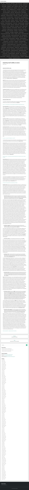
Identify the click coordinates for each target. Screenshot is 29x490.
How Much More (7, 32)
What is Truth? (25, 36)
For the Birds (7, 39)
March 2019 (3, 457)
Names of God (4, 27)
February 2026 (4, 362)
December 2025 (4, 364)
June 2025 (3, 371)
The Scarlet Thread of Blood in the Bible (5, 33)
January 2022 (3, 420)
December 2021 (4, 421)
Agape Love (25, 30)
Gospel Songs (16, 6)
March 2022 (3, 418)
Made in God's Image (21, 18)
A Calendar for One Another (9, 15)
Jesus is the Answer (11, 41)
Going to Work (17, 53)
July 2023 (3, 399)
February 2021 (4, 433)
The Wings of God (8, 56)
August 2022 (3, 412)
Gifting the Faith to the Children (6, 50)
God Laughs (26, 24)
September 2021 (4, 425)
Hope (20, 53)
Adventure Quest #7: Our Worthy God (6, 348)
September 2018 (4, 463)
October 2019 (3, 452)
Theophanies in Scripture (13, 39)
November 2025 (4, 365)
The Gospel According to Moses (8, 355)
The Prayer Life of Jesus (5, 38)
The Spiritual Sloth (24, 53)
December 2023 (4, 393)
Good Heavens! (4, 44)
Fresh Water (16, 33)
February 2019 (4, 458)
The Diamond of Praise (21, 30)
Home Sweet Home (24, 35)
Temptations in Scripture (3, 18)
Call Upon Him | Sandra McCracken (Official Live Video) (10, 182)
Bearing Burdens (16, 32)
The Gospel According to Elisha (8, 354)
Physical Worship (9, 27)
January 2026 (3, 363)
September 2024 (4, 382)
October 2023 (3, 395)
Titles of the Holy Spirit (14, 27)
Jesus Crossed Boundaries (10, 30)
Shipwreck (19, 33)
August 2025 (3, 369)
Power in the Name (7, 21)
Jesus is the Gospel (8, 35)
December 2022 (4, 407)
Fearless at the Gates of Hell (24, 33)
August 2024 (3, 383)
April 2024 (3, 388)
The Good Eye (21, 21)
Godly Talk (26, 9)
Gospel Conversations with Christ (15, 35)
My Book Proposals (3, 47)
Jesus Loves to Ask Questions (10, 47)
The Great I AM (20, 15)
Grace (20, 35)
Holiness (19, 6)
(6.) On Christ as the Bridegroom (11, 356)
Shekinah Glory (17, 38)
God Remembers (26, 21)
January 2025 (3, 377)
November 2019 (4, 451)
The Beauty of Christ (19, 39)
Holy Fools (22, 6)
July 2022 (3, 413)
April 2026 (3, 359)
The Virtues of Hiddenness (23, 38)
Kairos (25, 27)
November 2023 (4, 394)
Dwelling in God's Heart (10, 29)
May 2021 (3, 430)
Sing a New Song (24, 44)
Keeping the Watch (3, 39)
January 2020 (3, 449)
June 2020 (3, 443)
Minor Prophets (9, 18)
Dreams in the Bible (21, 32)
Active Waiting (12, 32)
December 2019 (4, 450)
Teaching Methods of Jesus (12, 9)
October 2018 (3, 462)
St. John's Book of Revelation (11, 53)
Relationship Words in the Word (22, 50)
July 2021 (3, 427)
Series (3, 3)
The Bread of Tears (17, 47)
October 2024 (3, 381)
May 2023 (3, 401)
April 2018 (3, 469)
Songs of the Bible (4, 6)
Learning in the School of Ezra (14, 50)
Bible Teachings (13, 3)
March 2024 (3, 389)
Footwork (23, 27)
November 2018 (4, 461)
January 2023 (3, 406)
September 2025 (4, 368)
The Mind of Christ (21, 36)
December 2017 (4, 474)
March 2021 (3, 432)
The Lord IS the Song (19, 44)
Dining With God (27, 56)
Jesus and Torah (26, 18)
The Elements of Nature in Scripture (11, 44)
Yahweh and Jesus (13, 21)
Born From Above (20, 29)
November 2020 (4, 437)
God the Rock (17, 21)
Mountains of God (17, 24)
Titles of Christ (12, 12)
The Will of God (16, 41)
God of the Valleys (22, 24)
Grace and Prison (16, 29)
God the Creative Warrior (25, 39)
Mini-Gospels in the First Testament (15, 56)
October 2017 (3, 476)
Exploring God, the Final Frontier (24, 47)
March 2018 (3, 470)
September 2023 (4, 396)
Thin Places (12, 33)
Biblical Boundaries (4, 30)
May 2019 (3, 456)
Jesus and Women (19, 9)
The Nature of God (8, 3)
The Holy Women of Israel (15, 36)
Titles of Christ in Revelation (6, 12)
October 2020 (3, 438)
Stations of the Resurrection (18, 3)
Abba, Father (23, 9)
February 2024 (4, 390)
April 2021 (3, 431)
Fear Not (7, 9)
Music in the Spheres (2, 56)
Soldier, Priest (19, 27)
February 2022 (4, 419)
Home (1, 3)
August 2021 (3, 426)
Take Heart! (3, 35)
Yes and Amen (16, 18)
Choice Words (22, 56)
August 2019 (3, 455)
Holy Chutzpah (8, 24)
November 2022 (4, 408)
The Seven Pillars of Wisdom (22, 41)
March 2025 (3, 375)
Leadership (25, 6)
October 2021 (3, 424)
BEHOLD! (13, 18)
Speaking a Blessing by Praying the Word (6, 36)
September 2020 (4, 439)
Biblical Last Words (3, 9)
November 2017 (4, 475)
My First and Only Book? (12, 38)
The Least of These (5, 53)
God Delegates (16, 30)
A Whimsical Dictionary (25, 3)
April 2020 (3, 445)
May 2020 (3, 444)
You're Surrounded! (3, 24)
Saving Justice (12, 24)
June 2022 (3, 414)
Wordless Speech (3, 15)
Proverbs (13, 6)
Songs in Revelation (23, 12)
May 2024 (3, 387)
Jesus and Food (3, 21)
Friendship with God (5, 41)
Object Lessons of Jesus (18, 12)
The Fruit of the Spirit (25, 15)
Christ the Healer (15, 15)
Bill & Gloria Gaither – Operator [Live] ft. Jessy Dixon (9, 330)
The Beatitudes (9, 6)
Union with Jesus (4, 29)
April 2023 (3, 402)
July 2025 (3, 370)
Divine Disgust (25, 29)
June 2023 (3, 400)
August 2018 (3, 464)
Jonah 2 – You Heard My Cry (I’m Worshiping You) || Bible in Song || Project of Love (13, 104)
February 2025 (4, 376)
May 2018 (3, 468)
